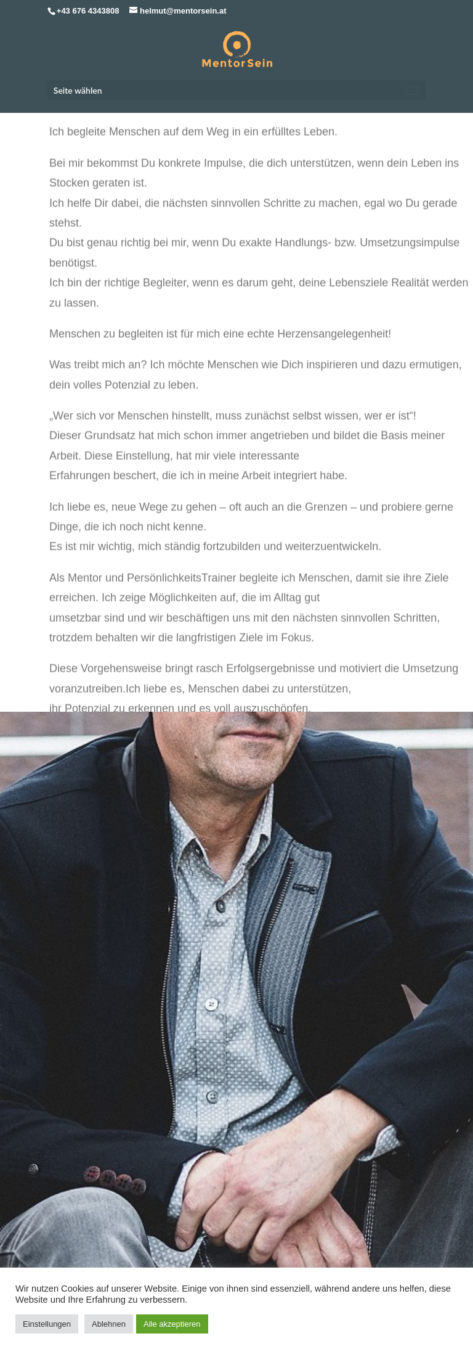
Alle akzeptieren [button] (172, 1324)
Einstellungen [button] (47, 1324)
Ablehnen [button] (109, 1324)
